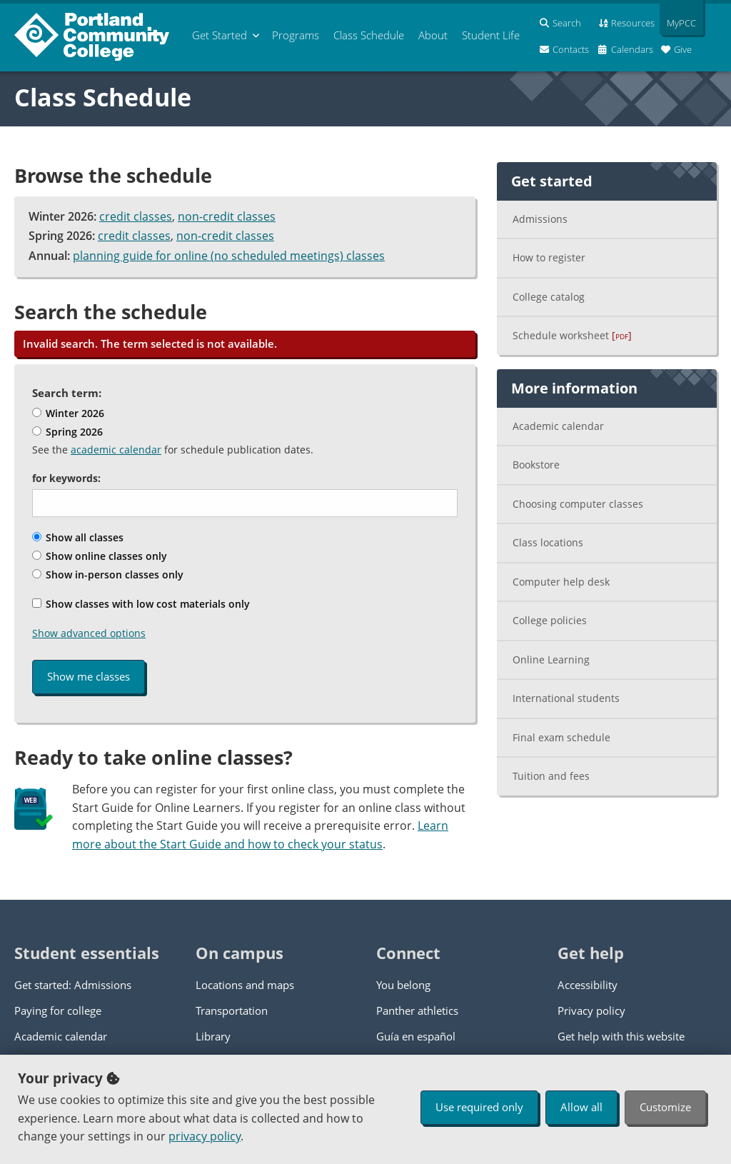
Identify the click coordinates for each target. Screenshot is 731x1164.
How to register (549, 257)
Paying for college (57, 1010)
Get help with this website (621, 1036)
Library (213, 1036)
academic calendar (116, 449)
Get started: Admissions (72, 985)
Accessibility (587, 985)
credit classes (135, 216)
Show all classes (77, 537)
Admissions (540, 219)
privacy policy (204, 1136)
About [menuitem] (433, 35)
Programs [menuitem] (295, 35)
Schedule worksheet (572, 335)
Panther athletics (417, 1010)
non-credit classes (227, 216)
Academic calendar (558, 426)
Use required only (479, 1107)
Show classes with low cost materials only (141, 604)
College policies (550, 620)
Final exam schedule (561, 737)
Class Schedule (102, 97)
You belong (403, 985)
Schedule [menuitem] (368, 35)
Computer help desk (561, 581)
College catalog (549, 296)
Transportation (232, 1010)
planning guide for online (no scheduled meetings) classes (229, 256)
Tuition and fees (551, 776)
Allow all (581, 1107)
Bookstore (536, 464)
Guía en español (415, 1036)
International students (566, 698)
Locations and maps (245, 985)
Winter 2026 (68, 413)
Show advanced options (89, 633)
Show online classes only (99, 556)
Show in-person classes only (107, 574)
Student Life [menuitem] (491, 35)
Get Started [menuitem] (219, 35)
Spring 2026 (67, 431)
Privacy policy (591, 1010)
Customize (665, 1107)
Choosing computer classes (578, 504)
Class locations (548, 542)
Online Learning (551, 659)
